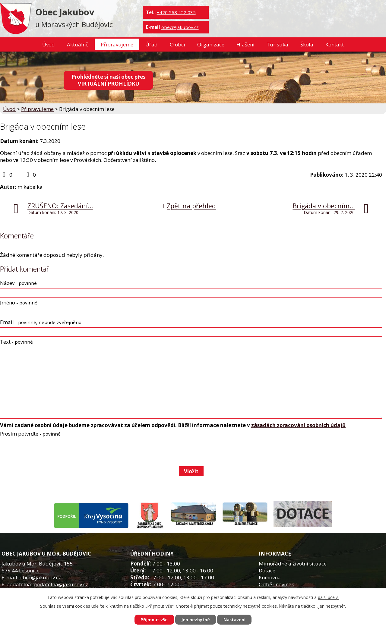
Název (18, 282)
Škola (306, 44)
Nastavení (235, 619)
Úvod (48, 44)
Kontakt (334, 44)
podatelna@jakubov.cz (60, 584)
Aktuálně (78, 44)
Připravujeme (117, 44)
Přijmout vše (153, 619)
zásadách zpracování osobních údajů (298, 425)
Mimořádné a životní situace (293, 563)
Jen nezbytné (195, 619)
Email (40, 322)
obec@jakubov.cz (180, 27)
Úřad (151, 44)
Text (16, 341)
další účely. (328, 597)
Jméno (18, 302)
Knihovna (270, 577)
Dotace (267, 570)
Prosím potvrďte (30, 433)
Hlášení (245, 44)
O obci (177, 44)
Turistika (277, 44)
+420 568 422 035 (176, 12)
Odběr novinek (276, 584)
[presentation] (45, 451)
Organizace (210, 44)
